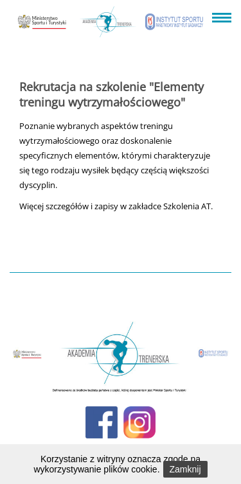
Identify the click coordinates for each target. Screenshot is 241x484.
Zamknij (185, 469)
